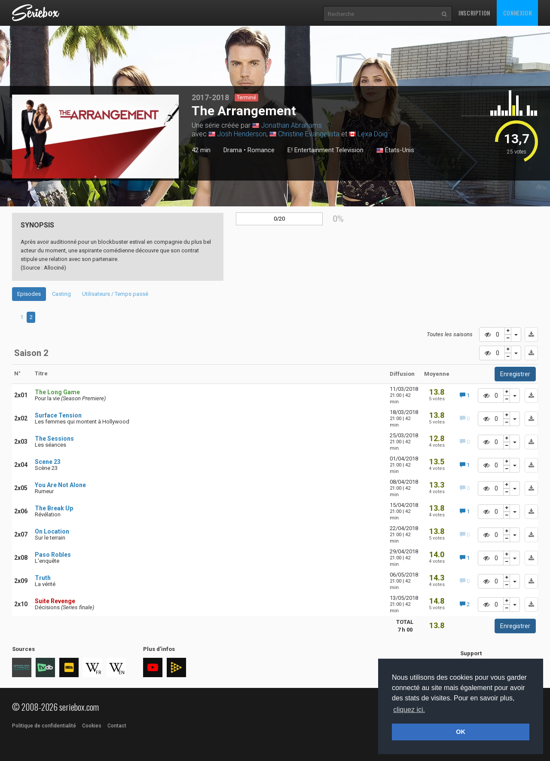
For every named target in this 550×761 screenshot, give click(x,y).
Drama (232, 150)
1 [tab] (95, 176)
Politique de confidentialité (44, 726)
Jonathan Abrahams (291, 125)
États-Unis (395, 150)
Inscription (474, 12)
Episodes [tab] (29, 294)
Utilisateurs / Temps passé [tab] (115, 294)
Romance (261, 150)
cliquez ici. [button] (409, 709)
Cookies (91, 726)
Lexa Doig (373, 134)
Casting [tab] (61, 294)
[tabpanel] (95, 136)
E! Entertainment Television (325, 150)
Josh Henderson (241, 134)
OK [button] (460, 731)
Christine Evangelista (308, 134)
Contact (116, 726)
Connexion (517, 12)
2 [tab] (31, 317)
